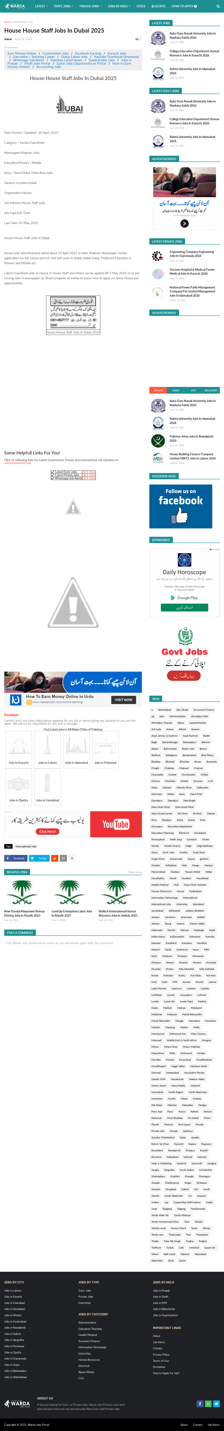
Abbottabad (164, 709)
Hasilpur (175, 871)
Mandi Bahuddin (160, 1020)
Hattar (208, 871)
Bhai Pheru (207, 755)
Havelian (186, 878)
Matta (196, 1027)
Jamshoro (170, 917)
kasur (196, 949)
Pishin (207, 1118)
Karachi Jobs (117, 53)
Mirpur (155, 1046)
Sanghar (211, 1163)
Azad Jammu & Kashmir (164, 735)
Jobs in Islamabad (14, 1303)
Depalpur (173, 800)
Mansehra (194, 1020)
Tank (186, 1221)
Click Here (88, 472)
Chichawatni (188, 774)
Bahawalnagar (170, 742)
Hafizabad (170, 865)
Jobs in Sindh (160, 1296)
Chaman (198, 768)
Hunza (180, 891)
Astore (169, 729)
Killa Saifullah (207, 969)
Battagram (171, 755)
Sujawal (201, 1195)
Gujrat (191, 858)
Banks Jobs (188, 748)
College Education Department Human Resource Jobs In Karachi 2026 (194, 53)
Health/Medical (160, 884)
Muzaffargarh (158, 1066)
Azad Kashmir (190, 735)
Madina (202, 1001)
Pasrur (181, 1111)
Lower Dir (169, 1001)
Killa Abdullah (186, 969)
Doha (180, 819)
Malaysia (172, 1014)
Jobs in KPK (160, 1303)
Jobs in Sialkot (12, 1333)
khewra (197, 962)
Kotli (154, 981)
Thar (188, 1234)
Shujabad (170, 1189)
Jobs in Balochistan (164, 1309)
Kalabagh (199, 930)
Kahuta (185, 930)
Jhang (168, 923)
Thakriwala (175, 1234)
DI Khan (197, 813)
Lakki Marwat (158, 988)
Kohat (154, 975)
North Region (175, 1092)
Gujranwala (176, 858)
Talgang (181, 1208)
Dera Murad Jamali (161, 813)
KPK (193, 390)
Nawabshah (177, 1079)
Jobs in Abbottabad (15, 1377)
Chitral (184, 781)
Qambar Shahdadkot (163, 1137)
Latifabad (156, 994)
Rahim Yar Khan (160, 1143)
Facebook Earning (88, 53)
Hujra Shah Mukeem (195, 884)
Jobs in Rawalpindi (15, 1327)
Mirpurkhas (157, 1053)
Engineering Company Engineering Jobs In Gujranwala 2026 (192, 254)
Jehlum (155, 923)
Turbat (169, 1247)
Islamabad (198, 904)
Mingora (206, 1040)
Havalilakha (157, 878)
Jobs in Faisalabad (14, 1309)
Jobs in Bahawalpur (15, 1370)
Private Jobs (158, 1131)
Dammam (156, 794)
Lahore (212, 981)
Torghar (203, 1241)
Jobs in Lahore (12, 1290)
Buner (197, 761)
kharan (170, 962)
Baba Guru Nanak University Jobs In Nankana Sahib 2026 (193, 35)
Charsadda (157, 774)
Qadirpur (188, 1131)
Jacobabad (157, 910)
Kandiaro (187, 943)
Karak (168, 949)
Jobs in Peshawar (14, 1346)
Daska (170, 794)
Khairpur (182, 956)
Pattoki (194, 1111)
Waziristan (157, 1260)
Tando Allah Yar (160, 1215)
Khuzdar (156, 969)
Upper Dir (209, 1247)
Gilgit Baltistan (205, 845)
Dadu (154, 787)
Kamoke (155, 943)
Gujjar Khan (158, 858)
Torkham (156, 1247)
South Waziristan (173, 1195)
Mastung (170, 1027)
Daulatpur (157, 800)
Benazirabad (189, 755)
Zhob (171, 1260)
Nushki (172, 1098)
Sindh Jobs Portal (37, 63)
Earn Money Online (22, 53)
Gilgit (188, 845)
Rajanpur (206, 1143)
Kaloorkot (194, 936)
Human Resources (161, 891)
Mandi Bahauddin (192, 1014)
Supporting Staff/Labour (187, 1202)
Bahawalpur (189, 742)
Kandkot (202, 943)
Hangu (195, 865)
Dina (154, 819)
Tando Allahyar (182, 1215)
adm (161, 716)
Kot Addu (195, 975)
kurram (186, 981)
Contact (157, 1348)
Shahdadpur (158, 1176)
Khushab (211, 962)
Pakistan (172, 1105)
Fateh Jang (176, 839)
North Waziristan (198, 1092)
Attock (182, 729)
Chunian (198, 781)
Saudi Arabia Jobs (102, 60)
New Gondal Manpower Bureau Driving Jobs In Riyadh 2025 (24, 913)
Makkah (167, 1007)
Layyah (171, 994)
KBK (206, 949)
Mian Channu (198, 1033)
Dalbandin (202, 787)
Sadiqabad (172, 1156)
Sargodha (169, 1169)
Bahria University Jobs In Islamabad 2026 (192, 71)
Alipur (180, 722)
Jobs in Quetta (12, 1352)
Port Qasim (184, 1124)
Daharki (167, 787)
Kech (154, 956)
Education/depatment (180, 826)
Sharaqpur (204, 1176)
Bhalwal (170, 761)
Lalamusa (176, 988)
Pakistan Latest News (66, 60)
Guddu (184, 852)
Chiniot (155, 781)
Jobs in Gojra (12, 1364)
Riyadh (204, 1150)
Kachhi (171, 930)
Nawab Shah (158, 1079)
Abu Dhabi (182, 709)
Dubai (191, 819)
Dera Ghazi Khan (160, 807)
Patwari (208, 1111)
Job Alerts (159, 1342)
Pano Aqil (156, 1111)
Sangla (155, 1169)
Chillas (204, 774)
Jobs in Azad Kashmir (165, 1315)
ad (152, 716)
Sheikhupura (172, 1182)
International (190, 897)
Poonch (168, 1124)
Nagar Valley (178, 1066)
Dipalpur (167, 819)
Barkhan (156, 755)
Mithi (172, 1053)
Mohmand (186, 1053)
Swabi (209, 1202)
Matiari (184, 1027)
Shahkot (175, 1176)
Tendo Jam (157, 1234)
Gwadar (155, 865)
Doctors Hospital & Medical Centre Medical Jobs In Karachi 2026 (192, 271)
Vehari (154, 1254)
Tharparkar (202, 1234)
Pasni (170, 1111)
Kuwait (199, 981)
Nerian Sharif (158, 1085)
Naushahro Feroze (194, 1072)
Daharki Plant (184, 787)
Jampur (155, 917)
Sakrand (201, 1156)
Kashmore (182, 949)
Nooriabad (157, 1092)
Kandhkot (171, 943)
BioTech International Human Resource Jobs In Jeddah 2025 (118, 913)
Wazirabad (200, 1254)
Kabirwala (156, 930)
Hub (176, 884)
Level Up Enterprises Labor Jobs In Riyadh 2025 (72, 913)
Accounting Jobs (48, 67)
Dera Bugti (189, 800)
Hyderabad (195, 891)
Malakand (196, 1007)
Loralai (155, 1001)
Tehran (206, 1228)
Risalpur (190, 1150)
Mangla (179, 1020)
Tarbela (199, 1221)
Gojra (154, 852)
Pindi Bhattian (175, 1118)
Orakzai (197, 1098)
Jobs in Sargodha (14, 1340)
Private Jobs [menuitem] (89, 6)
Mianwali (156, 1040)
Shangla (189, 1176)
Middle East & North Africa (182, 1040)
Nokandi (195, 1085)
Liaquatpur (186, 994)
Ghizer (205, 839)
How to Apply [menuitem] (184, 6)
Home (7, 21)
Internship (182, 904)
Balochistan (170, 748)
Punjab (158, 390)
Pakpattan (187, 1105)
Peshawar (156, 1118)
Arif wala (156, 729)
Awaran (195, 729)
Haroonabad (158, 871)
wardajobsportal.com (17, 463)
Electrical (184, 832)
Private (199, 1124)
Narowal (156, 1072)
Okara (184, 1098)
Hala (184, 865)
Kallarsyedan (177, 936)
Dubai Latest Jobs (74, 57)
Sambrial (181, 1163)
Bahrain (206, 742)
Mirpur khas (170, 1046)
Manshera (210, 1020)
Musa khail (185, 1059)
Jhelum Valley (197, 923)
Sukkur (155, 1202)
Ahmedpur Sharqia (161, 722)
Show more (135, 872)
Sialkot (185, 1189)
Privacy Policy (161, 1354)
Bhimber (184, 761)
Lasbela (205, 988)
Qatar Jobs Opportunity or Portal (81, 63)
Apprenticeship (197, 722)
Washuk (185, 1254)
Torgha (189, 1241)
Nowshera (157, 1098)
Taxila (194, 1228)
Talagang (167, 1208)
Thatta (155, 1241)
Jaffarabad (174, 910)
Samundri (196, 1163)
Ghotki (155, 845)
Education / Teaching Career (34, 57)
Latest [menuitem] (40, 6)
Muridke (156, 1059)
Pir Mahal (193, 1118)
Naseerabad (172, 1072)
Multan (201, 1053)
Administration (177, 716)
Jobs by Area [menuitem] (118, 6)
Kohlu (181, 975)
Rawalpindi (174, 1150)
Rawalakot (157, 1150)
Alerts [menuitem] (158, 6)
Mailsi (154, 1007)
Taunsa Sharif (178, 1228)
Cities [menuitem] (141, 6)
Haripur (208, 865)
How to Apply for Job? (166, 1373)
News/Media (178, 1085)
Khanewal (198, 956)
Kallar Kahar (158, 936)
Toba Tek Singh (172, 1241)
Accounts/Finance (204, 709)
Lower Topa (186, 1001)
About (156, 1336)
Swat (154, 1208)
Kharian (183, 962)
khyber (169, 969)
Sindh (175, 390)
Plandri (155, 1124)
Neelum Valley (197, 1079)
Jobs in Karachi (13, 1296)
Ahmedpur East (199, 716)
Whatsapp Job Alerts (28, 60)
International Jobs (23, 21)
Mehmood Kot (177, 1033)
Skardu (155, 1195)
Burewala (211, 761)
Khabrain (167, 956)
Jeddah (201, 917)
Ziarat (182, 1260)
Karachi (155, 949)
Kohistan (168, 975)
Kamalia (210, 936)
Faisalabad (200, 832)
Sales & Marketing (161, 1163)
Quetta (195, 1137)
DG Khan (182, 813)
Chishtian (170, 781)
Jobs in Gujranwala (15, 1358)
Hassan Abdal (192, 871)
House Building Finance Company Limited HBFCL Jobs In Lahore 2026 (193, 456)
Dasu (182, 794)
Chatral (172, 774)
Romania (156, 1156)
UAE (181, 1247)
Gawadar (192, 839)
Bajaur (155, 748)
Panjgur (202, 1105)
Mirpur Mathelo (191, 1046)
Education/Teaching (162, 832)
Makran (181, 1007)
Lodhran (201, 994)
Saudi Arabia (187, 1169)
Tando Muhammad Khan (165, 1221)
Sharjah (155, 1182)
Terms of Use (161, 1360)
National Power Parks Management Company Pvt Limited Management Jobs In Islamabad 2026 (192, 291)
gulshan (204, 858)
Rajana (192, 1143)
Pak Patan (156, 1105)
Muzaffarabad (204, 1059)
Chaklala (169, 768)
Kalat (212, 930)
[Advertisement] (184, 350)
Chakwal (184, 768)
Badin (206, 735)
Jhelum (180, 923)
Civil (210, 781)
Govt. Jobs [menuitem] (62, 6)
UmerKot (194, 1247)
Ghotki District (172, 845)
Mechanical (157, 1033)
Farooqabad (158, 839)
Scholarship (205, 1169)
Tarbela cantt (158, 1228)
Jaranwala (186, 917)
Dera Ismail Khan (184, 807)
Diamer (211, 813)
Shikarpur (202, 1182)
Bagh (154, 742)
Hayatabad (202, 878)
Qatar (183, 1137)
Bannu (203, 748)
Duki (202, 819)
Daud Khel (196, 794)
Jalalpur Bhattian (194, 910)
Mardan (155, 1027)
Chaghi (155, 768)
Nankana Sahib (198, 1066)
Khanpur (156, 962)
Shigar (187, 1182)
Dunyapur (157, 826)
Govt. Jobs (169, 852)
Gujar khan (199, 852)
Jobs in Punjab (161, 1290)
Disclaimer (159, 1367)
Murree (170, 1059)
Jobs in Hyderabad (15, 1321)
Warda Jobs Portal (38, 1424)
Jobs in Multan (12, 1315)
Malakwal (156, 1014)
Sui (190, 1195)
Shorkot (155, 1189)
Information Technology (164, 897)
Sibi (196, 1189)
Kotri (164, 981)
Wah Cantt (169, 1254)
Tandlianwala (198, 1208)
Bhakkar (155, 761)
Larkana (191, 988)
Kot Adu (211, 975)
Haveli (172, 878)
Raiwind (178, 1143)
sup (166, 1202)
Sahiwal (188, 1156)
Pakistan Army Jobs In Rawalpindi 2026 (191, 438)
